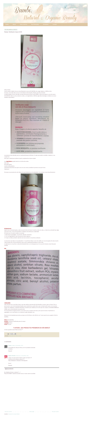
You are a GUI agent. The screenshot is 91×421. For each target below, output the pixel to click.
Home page (31, 411)
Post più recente (8, 411)
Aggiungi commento (9, 368)
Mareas (10, 345)
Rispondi (10, 351)
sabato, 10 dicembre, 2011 (17, 345)
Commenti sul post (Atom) (14, 414)
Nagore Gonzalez (12, 355)
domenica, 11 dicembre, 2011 (22, 355)
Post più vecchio (55, 411)
